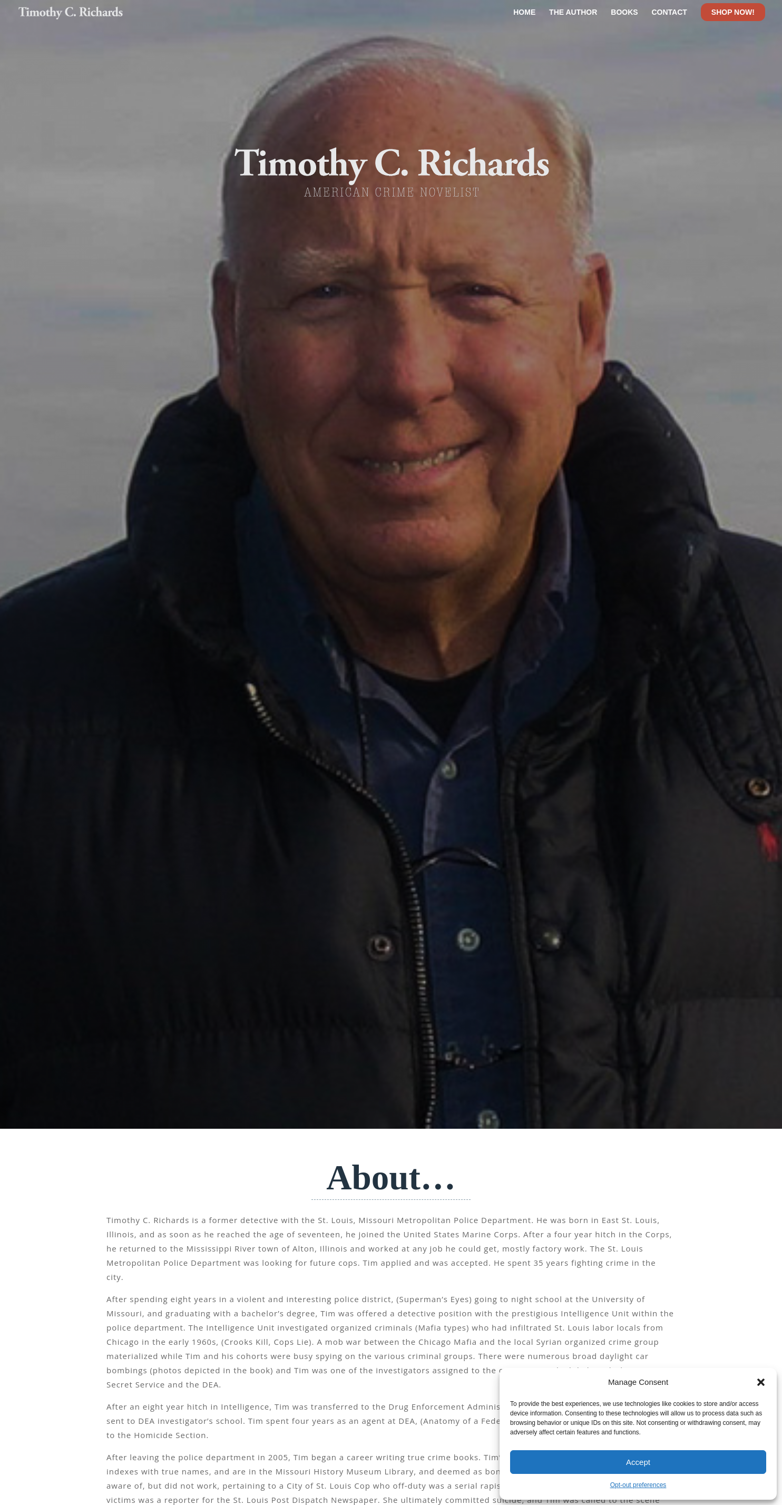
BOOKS (624, 12)
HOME (524, 12)
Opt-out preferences (638, 1485)
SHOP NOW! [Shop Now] (733, 12)
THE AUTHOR (573, 12)
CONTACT (669, 12)
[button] (761, 1382)
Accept (638, 1462)
